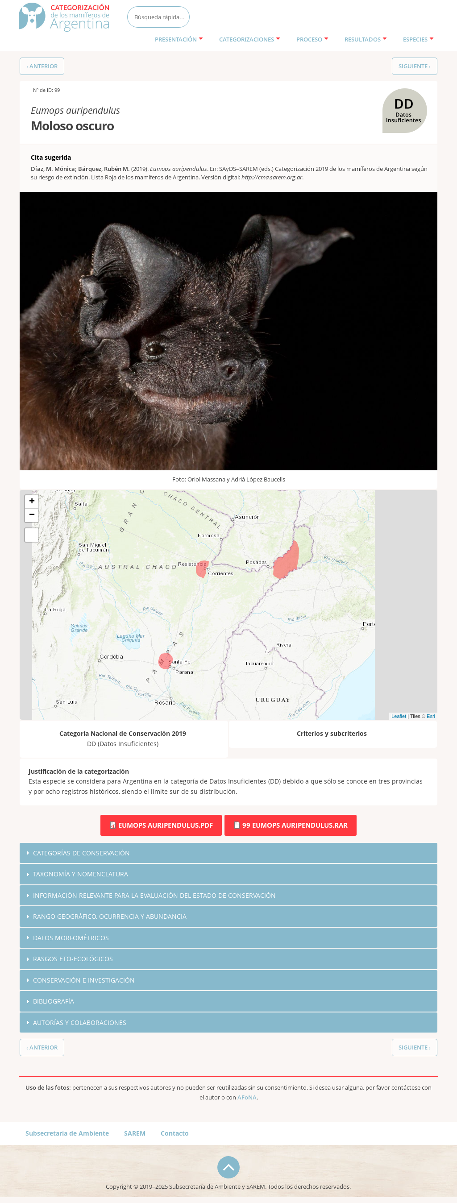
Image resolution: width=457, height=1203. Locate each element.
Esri (431, 716)
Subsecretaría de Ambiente (67, 1134)
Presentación (179, 39)
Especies (418, 39)
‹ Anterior (42, 66)
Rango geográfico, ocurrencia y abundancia (110, 917)
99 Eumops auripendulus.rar (295, 825)
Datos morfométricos (71, 938)
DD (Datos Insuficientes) (402, 98)
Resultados (366, 39)
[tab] (228, 853)
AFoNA (247, 1098)
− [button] (32, 515)
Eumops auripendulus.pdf (165, 825)
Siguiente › (415, 66)
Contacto (175, 1134)
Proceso (312, 39)
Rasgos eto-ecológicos (73, 959)
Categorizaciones (249, 39)
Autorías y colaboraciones (79, 1023)
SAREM (134, 1134)
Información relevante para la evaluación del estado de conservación (154, 895)
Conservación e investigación (84, 980)
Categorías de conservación (81, 853)
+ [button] (32, 502)
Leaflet (398, 716)
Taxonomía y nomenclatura (80, 874)
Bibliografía (53, 1002)
